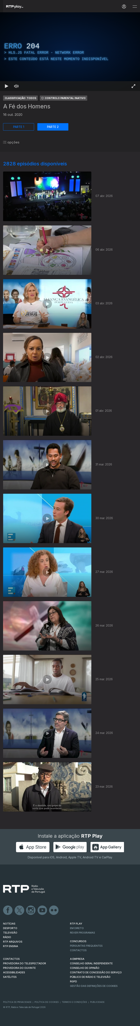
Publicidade (97, 1002)
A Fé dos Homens (26, 106)
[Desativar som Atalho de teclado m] (16, 86)
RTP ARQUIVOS (12, 941)
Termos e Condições (74, 1002)
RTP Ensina (10, 946)
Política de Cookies (46, 1002)
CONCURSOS (78, 941)
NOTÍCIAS (9, 923)
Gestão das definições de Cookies (94, 985)
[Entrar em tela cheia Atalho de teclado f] (133, 86)
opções (11, 142)
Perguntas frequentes (86, 945)
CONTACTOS (11, 958)
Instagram (31, 910)
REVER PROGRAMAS (82, 932)
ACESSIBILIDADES (14, 972)
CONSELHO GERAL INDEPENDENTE (91, 963)
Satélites (10, 976)
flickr (54, 910)
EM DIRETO (77, 928)
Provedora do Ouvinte (19, 967)
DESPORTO (10, 928)
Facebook (8, 910)
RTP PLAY (76, 923)
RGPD (73, 981)
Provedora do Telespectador (24, 963)
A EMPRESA (77, 958)
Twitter (19, 910)
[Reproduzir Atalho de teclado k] (6, 86)
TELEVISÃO (10, 932)
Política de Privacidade (17, 1002)
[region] (70, 51)
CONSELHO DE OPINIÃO (84, 967)
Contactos (78, 950)
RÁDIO (7, 937)
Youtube (42, 910)
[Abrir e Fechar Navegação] (134, 6)
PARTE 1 (18, 127)
